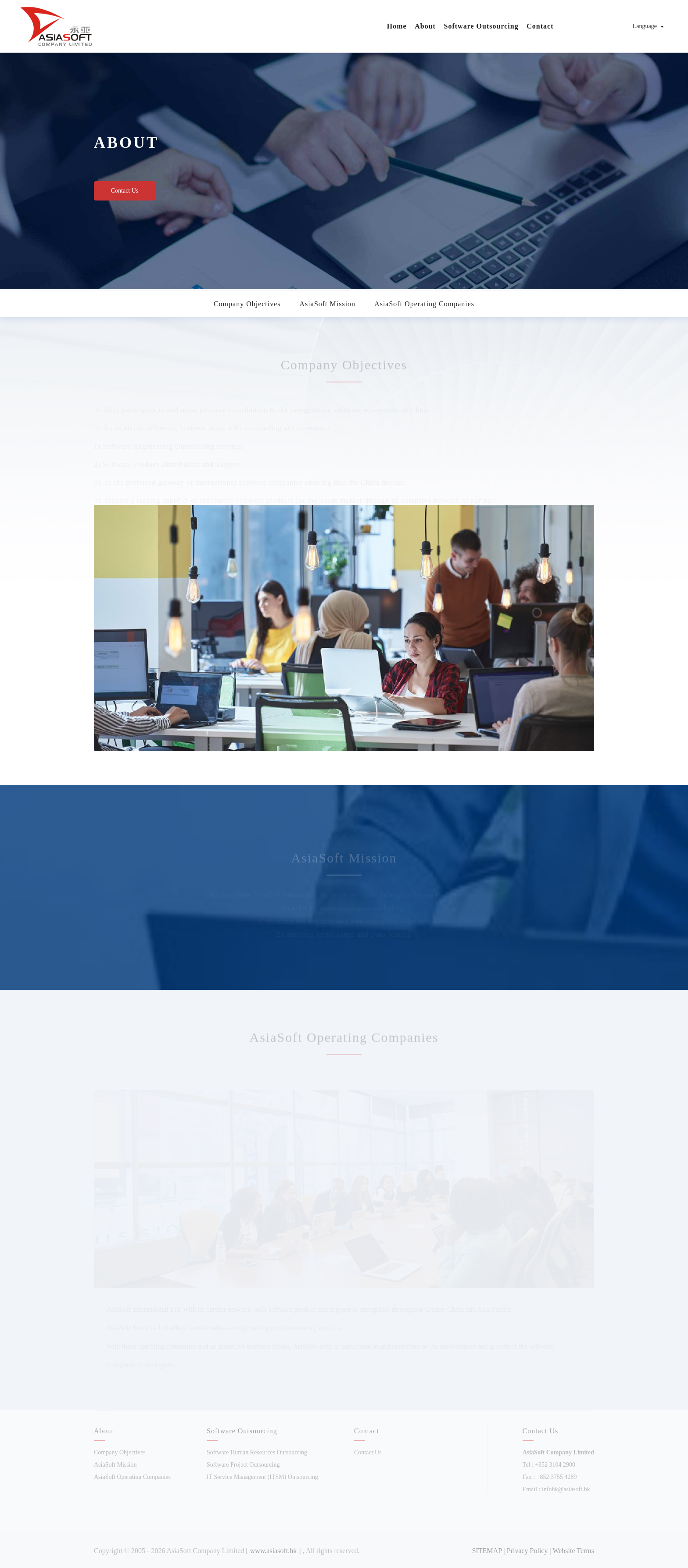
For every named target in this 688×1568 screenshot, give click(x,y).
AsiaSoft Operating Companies (424, 304)
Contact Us (125, 190)
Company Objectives (247, 304)
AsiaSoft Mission (328, 304)
